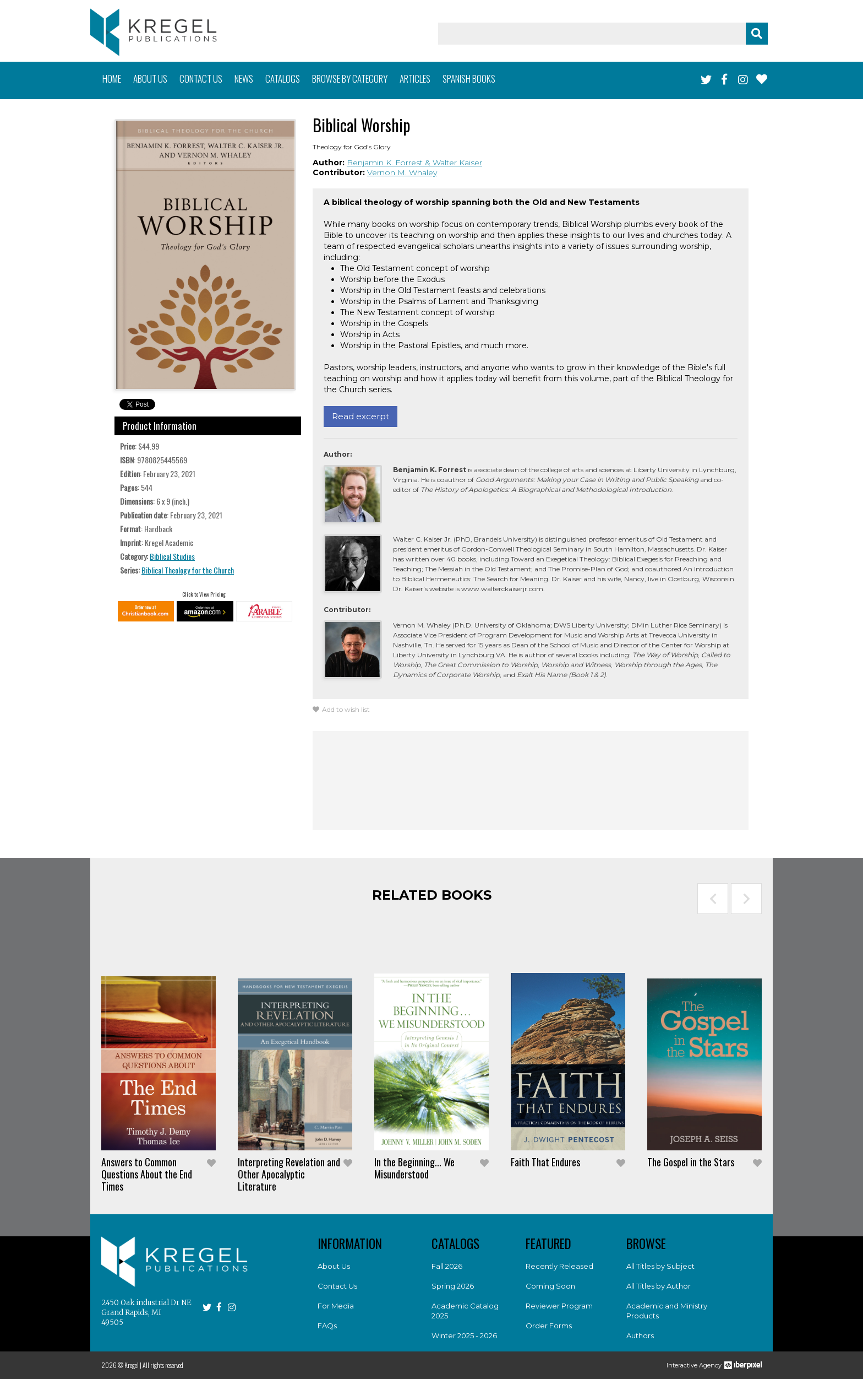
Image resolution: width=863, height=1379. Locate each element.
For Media (336, 1305)
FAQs (327, 1325)
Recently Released (559, 1266)
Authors (640, 1335)
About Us (334, 1266)
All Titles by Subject (660, 1266)
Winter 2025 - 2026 (464, 1335)
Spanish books (469, 78)
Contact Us (337, 1285)
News (243, 78)
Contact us (200, 78)
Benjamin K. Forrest (386, 162)
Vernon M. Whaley (402, 172)
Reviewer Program (559, 1305)
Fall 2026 (447, 1266)
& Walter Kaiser (453, 162)
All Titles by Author (658, 1285)
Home (111, 78)
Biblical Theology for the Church (187, 570)
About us (150, 78)
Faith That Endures (545, 1162)
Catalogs (282, 78)
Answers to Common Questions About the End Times (146, 1174)
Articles (415, 78)
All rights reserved (163, 1365)
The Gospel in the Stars (690, 1162)
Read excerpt (360, 416)
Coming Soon (550, 1285)
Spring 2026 (453, 1285)
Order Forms (549, 1325)
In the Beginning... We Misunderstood (414, 1168)
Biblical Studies (172, 556)
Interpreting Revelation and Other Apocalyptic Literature (289, 1174)
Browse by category (349, 78)
